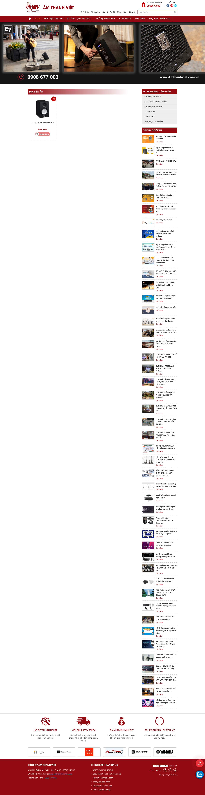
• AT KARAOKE (149, 111)
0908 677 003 (51, 777)
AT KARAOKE (125, 18)
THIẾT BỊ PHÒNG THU (105, 18)
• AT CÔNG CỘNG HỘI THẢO (155, 101)
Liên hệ (105, 12)
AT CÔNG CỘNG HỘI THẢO (79, 18)
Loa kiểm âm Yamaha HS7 (42, 122)
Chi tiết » (159, 142)
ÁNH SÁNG (140, 18)
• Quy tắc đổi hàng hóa (101, 785)
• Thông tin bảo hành (100, 781)
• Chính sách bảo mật (101, 789)
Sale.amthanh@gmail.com (60, 774)
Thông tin (95, 12)
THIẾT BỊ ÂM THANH (53, 18)
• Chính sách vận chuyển (102, 770)
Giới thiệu (85, 12)
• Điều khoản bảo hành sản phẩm (106, 774)
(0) (112, 12)
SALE (37, 18)
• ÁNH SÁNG (149, 116)
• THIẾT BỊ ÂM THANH (152, 96)
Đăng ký (132, 12)
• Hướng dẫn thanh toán (102, 777)
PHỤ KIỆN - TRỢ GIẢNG (159, 18)
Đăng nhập (122, 12)
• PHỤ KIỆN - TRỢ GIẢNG (153, 122)
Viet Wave (173, 775)
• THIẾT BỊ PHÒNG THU (153, 106)
